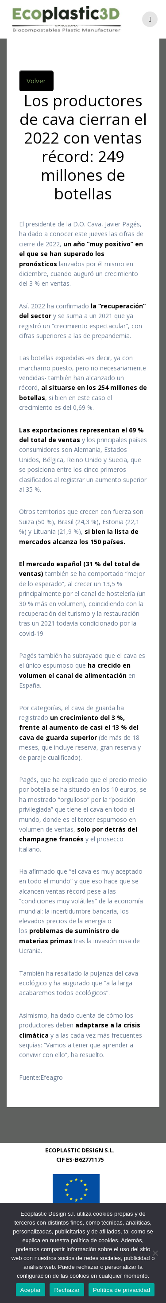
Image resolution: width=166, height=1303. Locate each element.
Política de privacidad (121, 1290)
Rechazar (67, 1290)
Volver (36, 91)
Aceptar (30, 1290)
